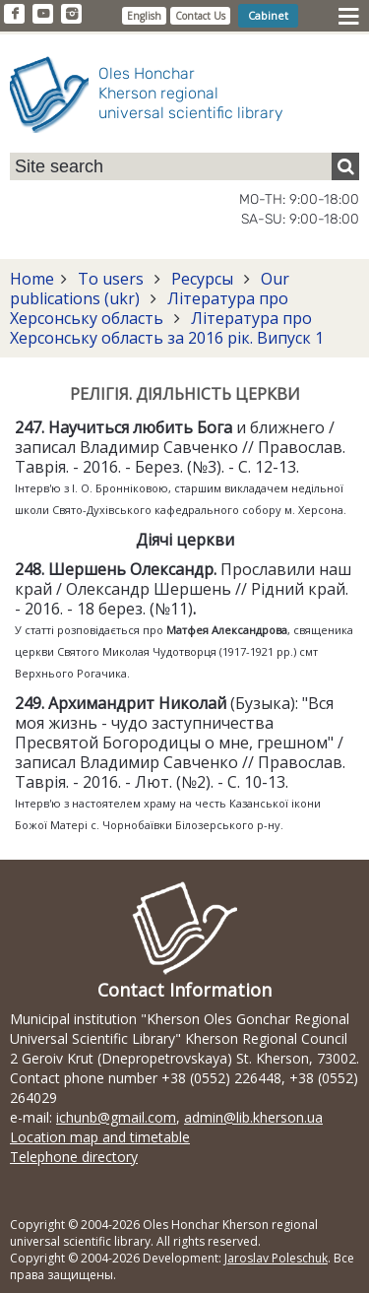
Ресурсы (202, 279)
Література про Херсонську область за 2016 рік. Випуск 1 (167, 328)
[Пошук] (345, 166)
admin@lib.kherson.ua (253, 1117)
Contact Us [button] (200, 16)
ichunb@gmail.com (116, 1117)
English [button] (144, 16)
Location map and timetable (100, 1137)
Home (32, 279)
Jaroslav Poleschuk (276, 1258)
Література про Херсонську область (149, 308)
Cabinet (268, 15)
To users (111, 279)
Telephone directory (74, 1156)
